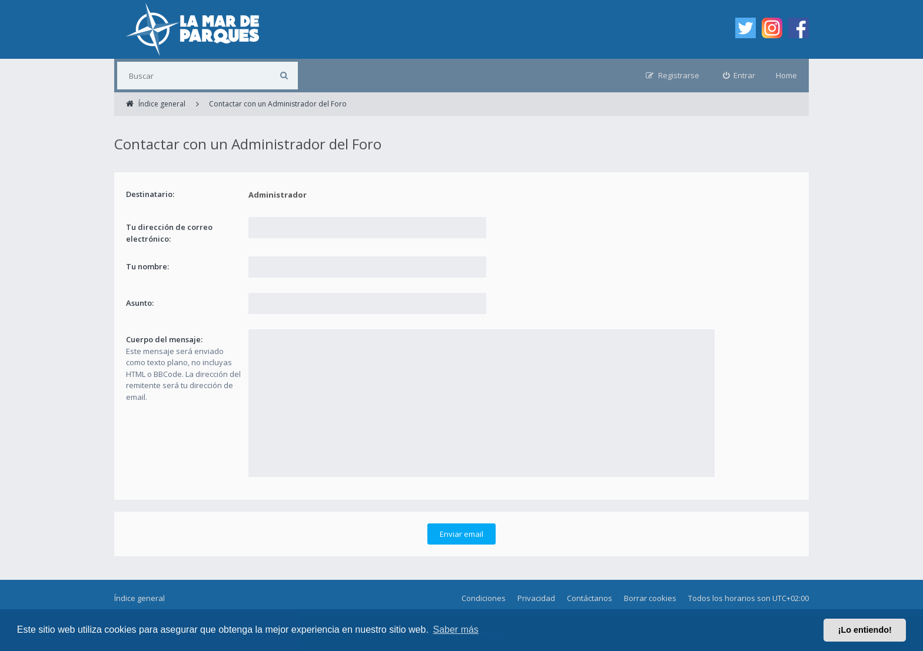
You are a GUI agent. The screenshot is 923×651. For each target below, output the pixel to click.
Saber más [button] (456, 630)
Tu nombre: (147, 266)
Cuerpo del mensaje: (164, 339)
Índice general (139, 598)
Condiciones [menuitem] (484, 598)
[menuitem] (739, 75)
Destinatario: (150, 194)
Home (786, 75)
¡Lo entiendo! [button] (865, 630)
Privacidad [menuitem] (536, 598)
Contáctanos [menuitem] (589, 598)
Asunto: (140, 303)
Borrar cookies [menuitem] (650, 598)
